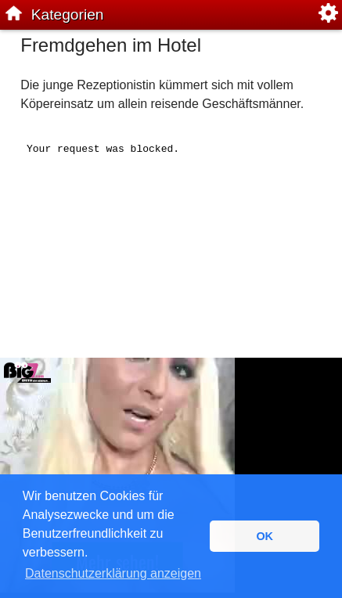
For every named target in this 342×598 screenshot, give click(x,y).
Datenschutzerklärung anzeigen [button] (113, 573)
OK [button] (264, 536)
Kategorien (67, 14)
